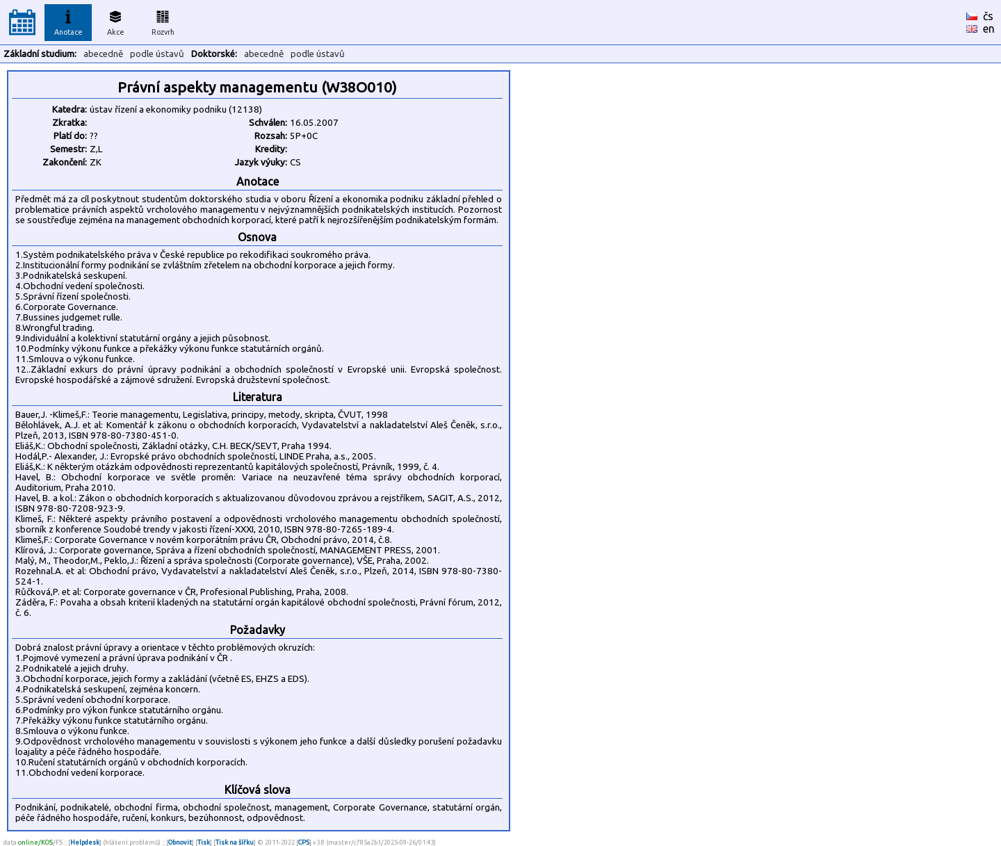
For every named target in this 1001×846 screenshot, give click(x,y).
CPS (303, 842)
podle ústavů (157, 54)
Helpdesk (84, 842)
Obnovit (180, 842)
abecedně (103, 54)
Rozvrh (163, 21)
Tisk (203, 842)
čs (988, 16)
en (989, 28)
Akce (115, 21)
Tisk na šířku (234, 842)
